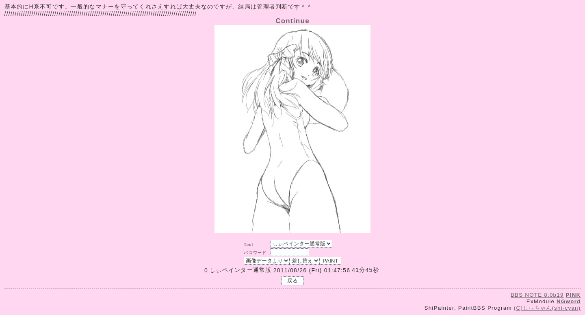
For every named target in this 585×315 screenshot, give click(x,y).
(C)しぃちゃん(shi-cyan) (547, 308)
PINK (573, 295)
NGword (569, 301)
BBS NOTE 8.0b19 (537, 295)
